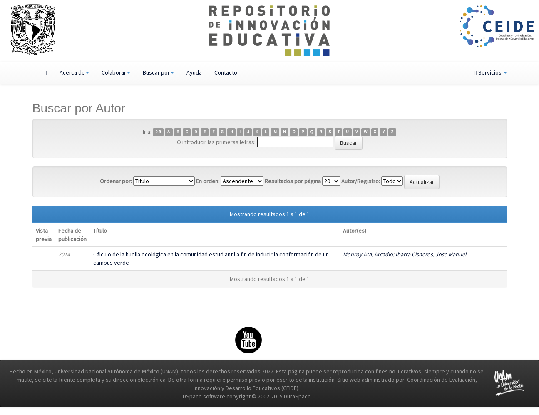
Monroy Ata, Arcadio (368, 254)
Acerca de (74, 72)
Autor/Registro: (360, 181)
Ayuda (194, 72)
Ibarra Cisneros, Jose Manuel (431, 254)
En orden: (207, 181)
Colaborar (116, 72)
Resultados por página (293, 181)
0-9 (158, 132)
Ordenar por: (116, 181)
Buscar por (158, 72)
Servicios (490, 72)
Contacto (225, 72)
